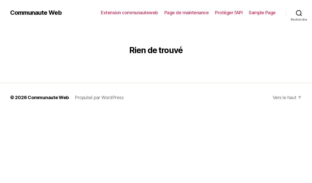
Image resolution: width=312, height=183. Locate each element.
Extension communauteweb (129, 12)
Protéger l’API (228, 12)
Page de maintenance (186, 12)
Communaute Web (36, 13)
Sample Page (262, 12)
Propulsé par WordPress (99, 97)
